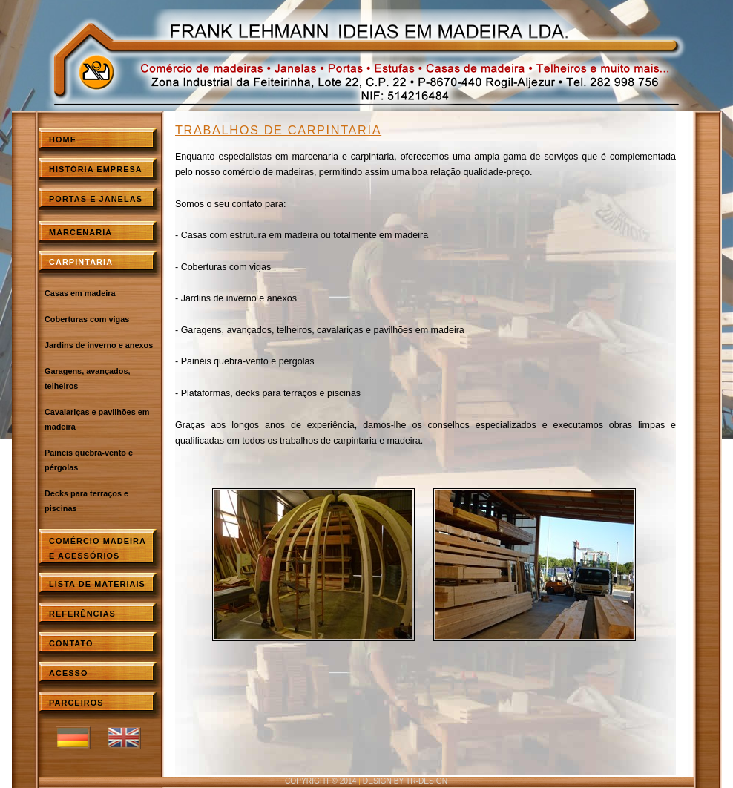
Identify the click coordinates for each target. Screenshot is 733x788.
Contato (71, 643)
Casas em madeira (80, 293)
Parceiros (76, 702)
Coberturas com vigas (87, 319)
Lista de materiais (97, 583)
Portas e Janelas (95, 198)
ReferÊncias (82, 613)
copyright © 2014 (321, 781)
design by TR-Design (405, 781)
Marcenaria (80, 232)
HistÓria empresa (95, 169)
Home (62, 139)
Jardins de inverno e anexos (99, 345)
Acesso (68, 673)
